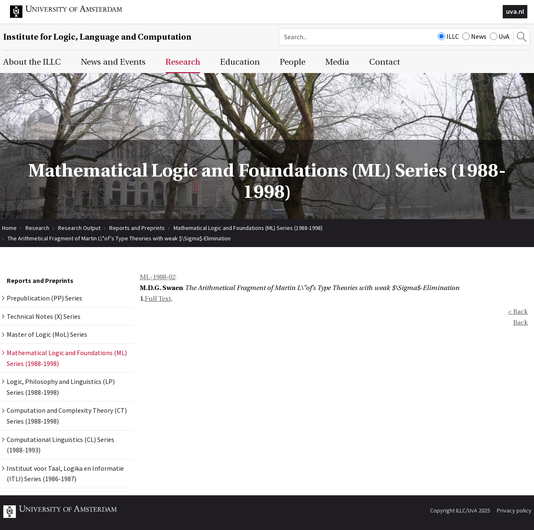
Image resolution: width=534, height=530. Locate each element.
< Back (518, 311)
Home (9, 228)
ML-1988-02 (157, 277)
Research (37, 228)
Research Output (79, 228)
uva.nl (515, 11)
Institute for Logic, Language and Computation (97, 37)
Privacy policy (514, 510)
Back (520, 322)
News (474, 36)
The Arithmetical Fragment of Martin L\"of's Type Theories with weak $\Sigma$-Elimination (119, 238)
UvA (499, 36)
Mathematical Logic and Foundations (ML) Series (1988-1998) (248, 228)
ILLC (448, 36)
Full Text (158, 299)
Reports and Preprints (137, 228)
